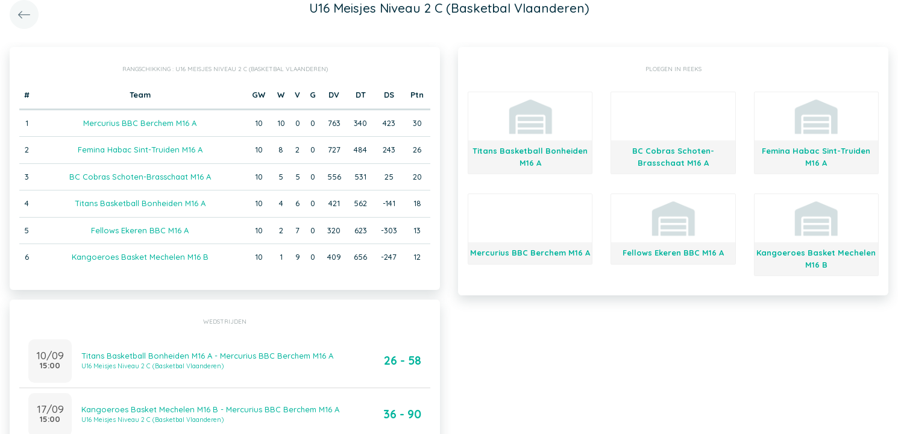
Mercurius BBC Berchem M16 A (139, 123)
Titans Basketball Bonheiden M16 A (140, 203)
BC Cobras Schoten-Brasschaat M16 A (140, 176)
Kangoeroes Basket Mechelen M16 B (140, 257)
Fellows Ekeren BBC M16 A (140, 230)
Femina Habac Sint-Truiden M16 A (140, 149)
